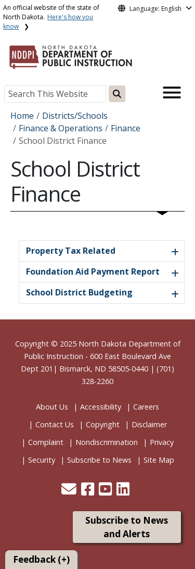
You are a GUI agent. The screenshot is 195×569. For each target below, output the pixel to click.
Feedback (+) (41, 559)
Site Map (159, 460)
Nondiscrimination (106, 442)
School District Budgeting (79, 292)
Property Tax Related (70, 250)
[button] (70, 492)
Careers (146, 407)
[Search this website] (117, 93)
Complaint (45, 442)
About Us (52, 407)
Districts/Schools (75, 115)
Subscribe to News (99, 460)
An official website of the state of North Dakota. (51, 17)
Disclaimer (149, 424)
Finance (125, 128)
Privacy (162, 442)
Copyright (103, 424)
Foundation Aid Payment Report (93, 271)
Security (41, 460)
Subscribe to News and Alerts (126, 527)
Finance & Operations (60, 128)
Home (22, 115)
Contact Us (54, 424)
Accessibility (100, 407)
